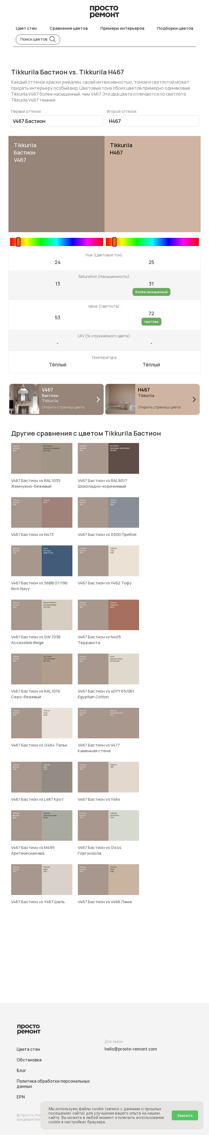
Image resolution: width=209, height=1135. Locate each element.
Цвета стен (28, 1049)
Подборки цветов (175, 28)
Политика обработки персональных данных (53, 1084)
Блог (21, 1070)
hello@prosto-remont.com (130, 1049)
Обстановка (29, 1060)
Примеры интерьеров (122, 28)
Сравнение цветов (69, 28)
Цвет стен (26, 28)
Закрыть (185, 1115)
